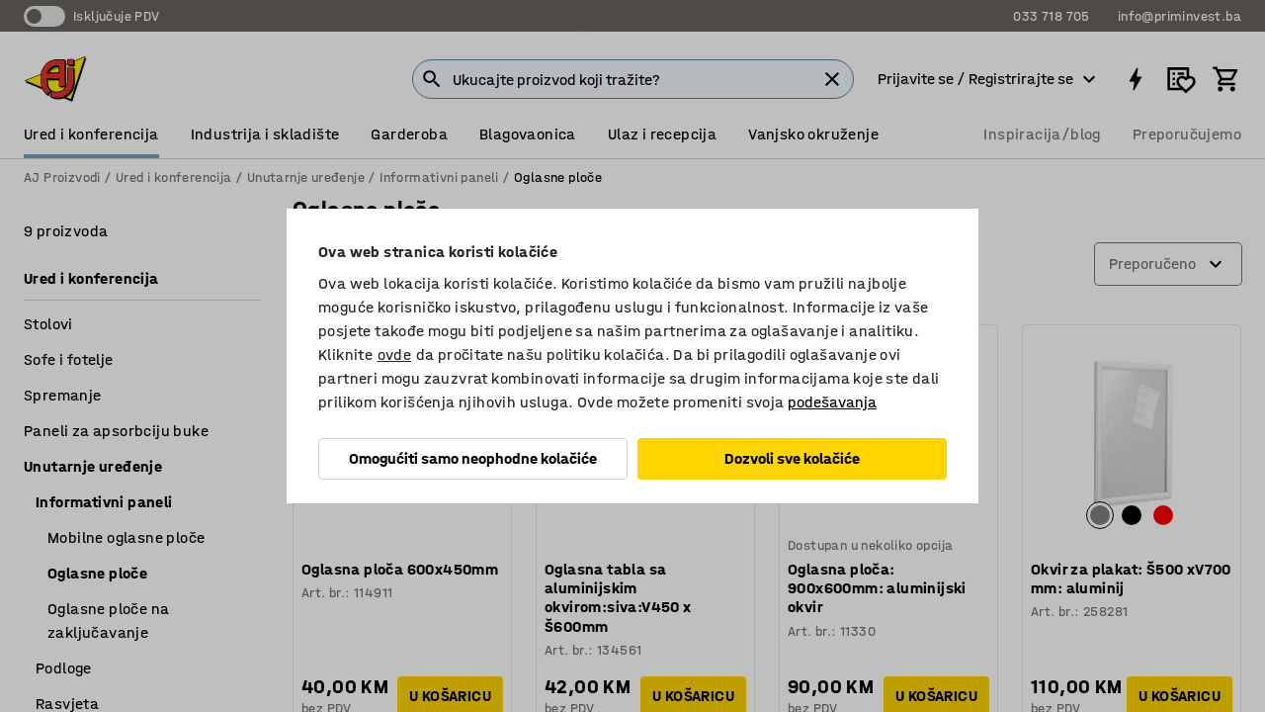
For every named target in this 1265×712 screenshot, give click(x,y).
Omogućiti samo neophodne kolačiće (473, 458)
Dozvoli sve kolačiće (792, 458)
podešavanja (832, 402)
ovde (395, 354)
